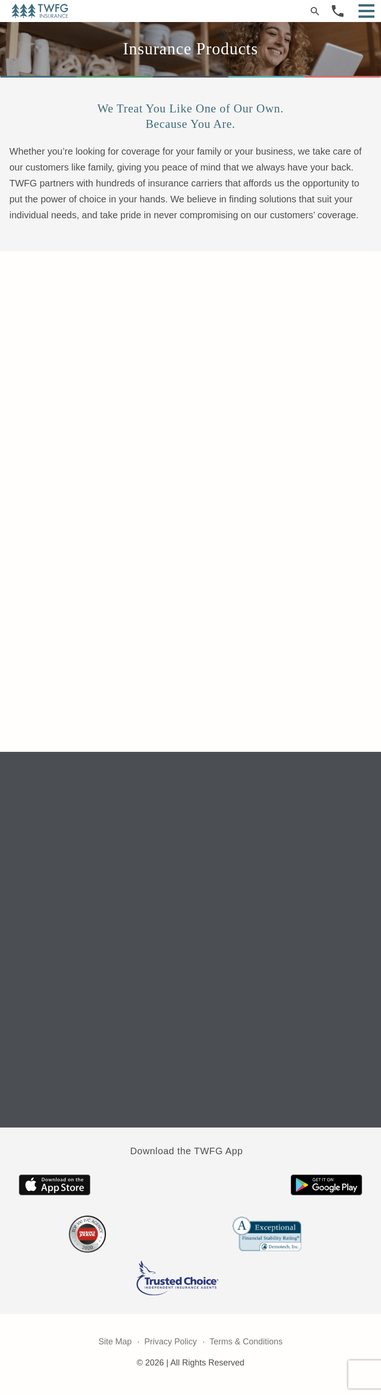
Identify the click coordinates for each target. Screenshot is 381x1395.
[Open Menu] (366, 11)
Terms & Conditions (246, 1341)
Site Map (115, 1341)
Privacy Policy (170, 1341)
